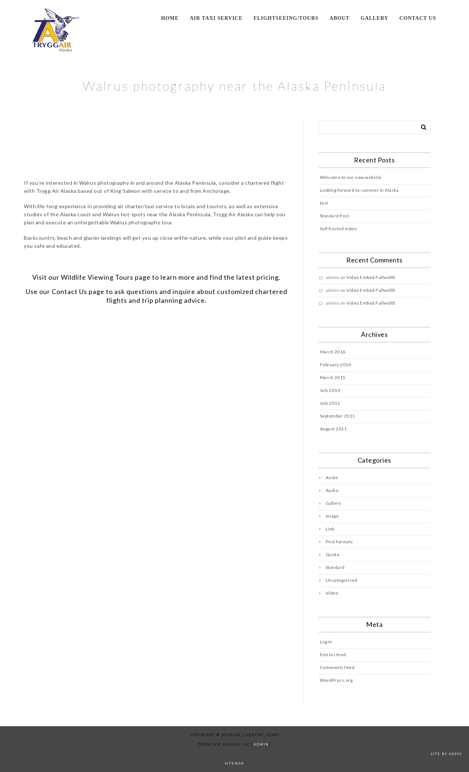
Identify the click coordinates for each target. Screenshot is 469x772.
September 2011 (337, 416)
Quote (333, 554)
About (339, 18)
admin (261, 744)
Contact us (417, 18)
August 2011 (333, 428)
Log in (326, 641)
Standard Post (335, 215)
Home (170, 18)
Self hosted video (338, 228)
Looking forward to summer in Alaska (359, 190)
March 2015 (333, 377)
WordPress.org (336, 680)
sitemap (234, 763)
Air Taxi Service (216, 18)
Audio (332, 490)
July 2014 (330, 390)
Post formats (339, 541)
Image (332, 516)
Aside (332, 477)
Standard (335, 567)
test (324, 203)
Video (332, 593)
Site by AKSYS (446, 754)
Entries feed (333, 654)
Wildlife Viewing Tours (97, 277)
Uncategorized (342, 580)
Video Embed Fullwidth (371, 277)
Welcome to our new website (351, 177)
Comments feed (337, 667)
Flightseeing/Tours (286, 18)
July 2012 (330, 403)
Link (330, 529)
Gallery (374, 18)
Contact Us (69, 291)
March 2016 (333, 351)
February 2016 (335, 364)
